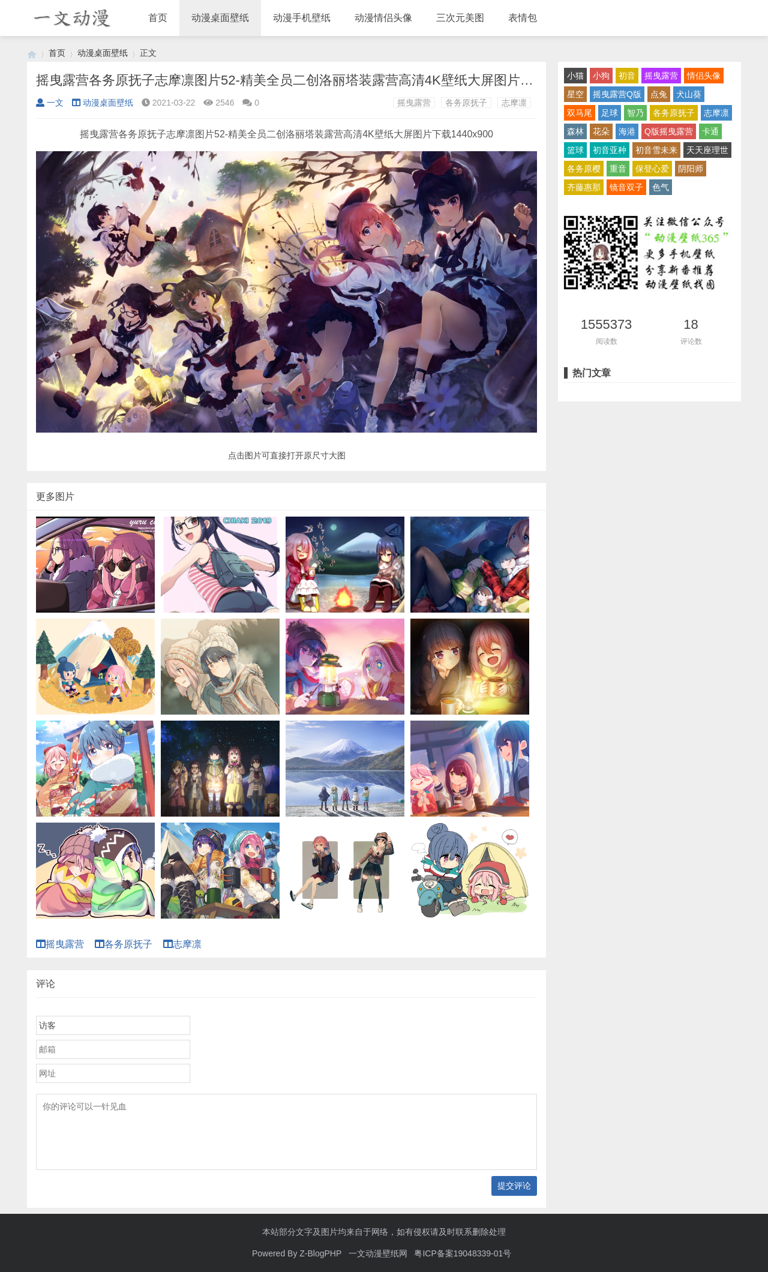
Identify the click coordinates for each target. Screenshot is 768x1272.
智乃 (635, 113)
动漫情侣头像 (383, 18)
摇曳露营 (414, 102)
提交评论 (514, 1185)
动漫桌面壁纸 (220, 18)
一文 (50, 102)
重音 (618, 168)
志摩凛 (514, 102)
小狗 (601, 75)
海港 (627, 131)
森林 (575, 131)
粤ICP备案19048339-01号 (462, 1253)
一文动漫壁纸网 (378, 1253)
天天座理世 (707, 150)
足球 (609, 113)
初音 (627, 75)
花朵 (601, 131)
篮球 (575, 150)
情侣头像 (704, 75)
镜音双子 (626, 187)
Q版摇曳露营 (668, 131)
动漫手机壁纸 (302, 18)
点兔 (658, 94)
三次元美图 (460, 18)
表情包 (522, 18)
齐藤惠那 (584, 187)
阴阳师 (690, 168)
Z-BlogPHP (320, 1253)
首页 (157, 18)
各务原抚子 (466, 102)
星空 (575, 94)
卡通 (710, 131)
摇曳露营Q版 (617, 94)
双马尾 (579, 113)
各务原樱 (584, 168)
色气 (660, 187)
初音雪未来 (656, 150)
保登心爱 (652, 168)
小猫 (575, 75)
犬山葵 (688, 94)
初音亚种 (609, 150)
